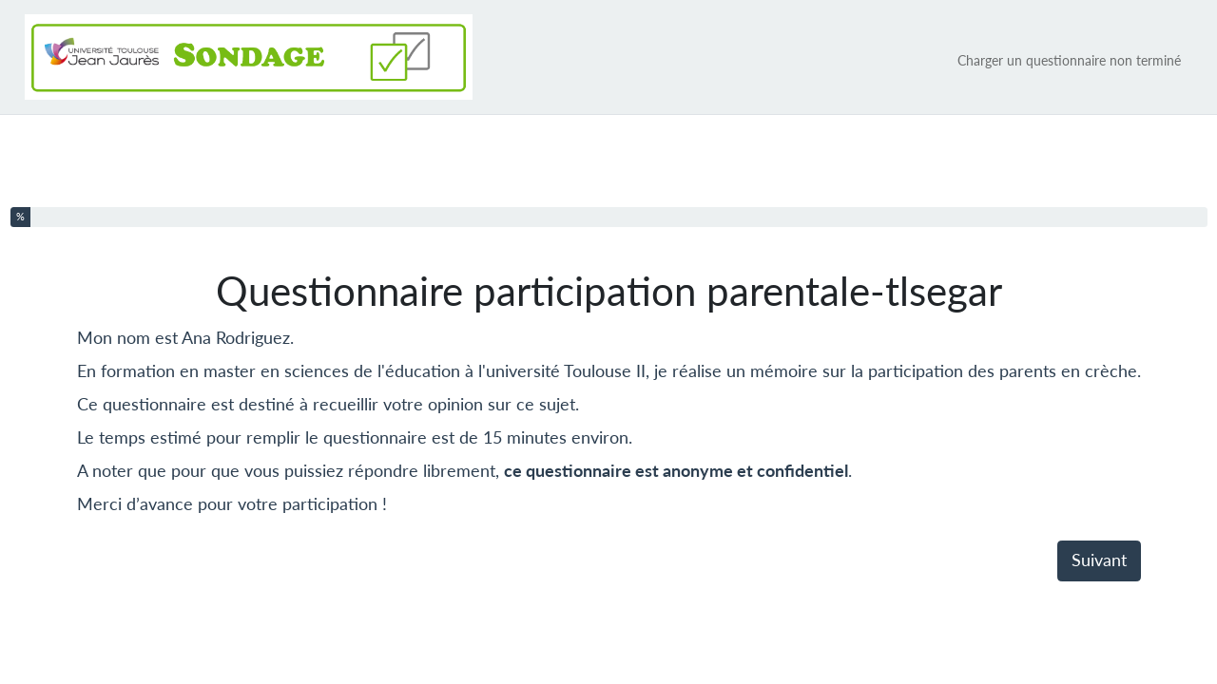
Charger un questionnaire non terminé (1069, 60)
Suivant (1099, 560)
